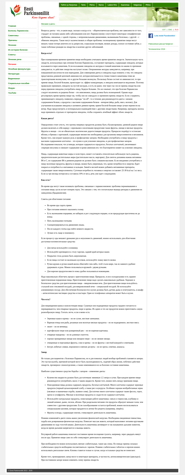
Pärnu (92, 5)
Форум (11, 88)
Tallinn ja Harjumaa (69, 5)
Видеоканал (14, 78)
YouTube (12, 93)
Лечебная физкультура (19, 69)
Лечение (12, 45)
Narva (101, 5)
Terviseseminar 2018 (156, 49)
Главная (12, 26)
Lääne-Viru (112, 5)
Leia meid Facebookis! (164, 36)
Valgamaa (137, 5)
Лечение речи (14, 59)
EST (164, 29)
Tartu (83, 5)
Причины (12, 40)
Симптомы (13, 35)
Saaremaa (125, 5)
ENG (170, 29)
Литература (13, 74)
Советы (12, 55)
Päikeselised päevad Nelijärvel (160, 44)
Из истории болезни (18, 50)
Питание (12, 64)
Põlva (148, 5)
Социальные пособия (18, 83)
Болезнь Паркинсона (18, 31)
